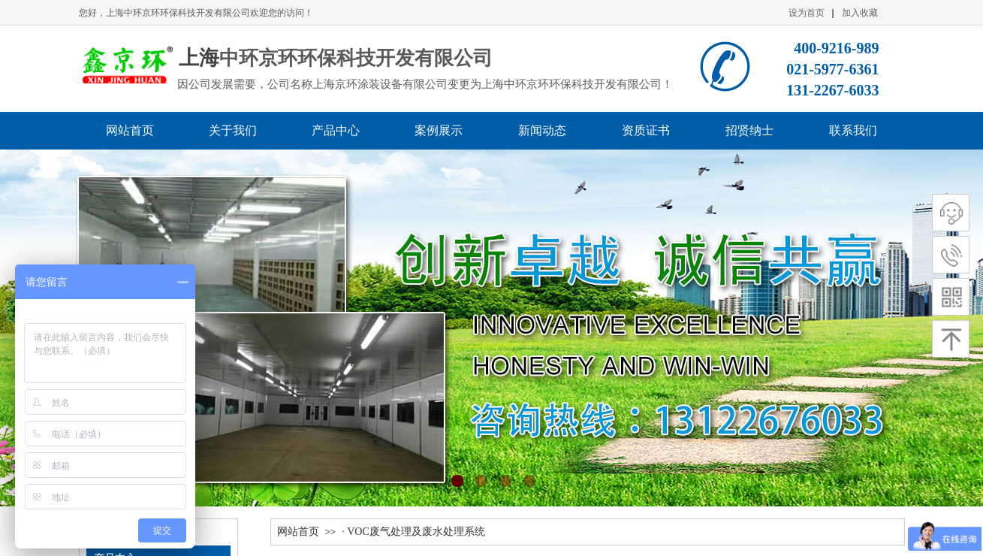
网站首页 (298, 531)
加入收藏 (860, 13)
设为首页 (807, 13)
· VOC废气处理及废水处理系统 (413, 531)
